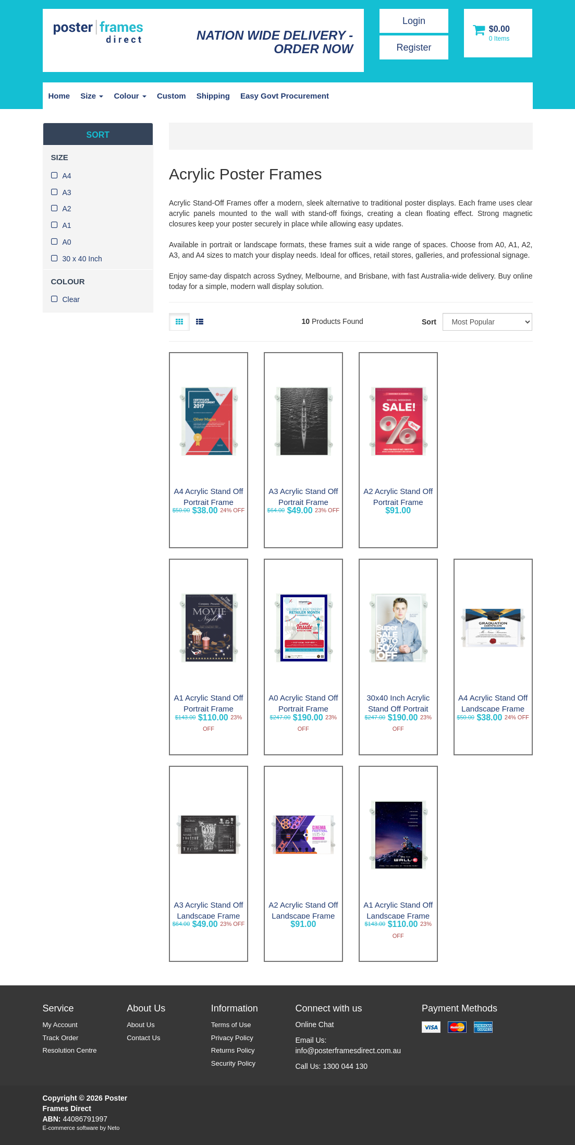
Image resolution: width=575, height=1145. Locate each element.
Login (413, 21)
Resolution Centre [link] (70, 1050)
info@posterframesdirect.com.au (348, 1050)
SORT (98, 134)
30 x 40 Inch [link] (82, 259)
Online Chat (315, 1024)
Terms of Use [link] (231, 1025)
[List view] (199, 322)
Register (413, 47)
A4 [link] (67, 176)
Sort (428, 322)
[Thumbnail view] (179, 322)
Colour (130, 95)
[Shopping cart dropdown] (498, 33)
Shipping (213, 95)
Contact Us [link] (143, 1038)
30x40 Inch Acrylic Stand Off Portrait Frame (398, 708)
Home (59, 95)
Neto (113, 1128)
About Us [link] (140, 1025)
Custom (171, 95)
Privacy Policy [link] (232, 1038)
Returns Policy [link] (233, 1050)
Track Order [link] (61, 1038)
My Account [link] (60, 1025)
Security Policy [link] (233, 1063)
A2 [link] (67, 208)
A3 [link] (67, 192)
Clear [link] (71, 299)
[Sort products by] (487, 322)
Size (91, 95)
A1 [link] (67, 225)
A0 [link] (67, 242)
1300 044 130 (345, 1066)
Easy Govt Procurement (284, 95)
